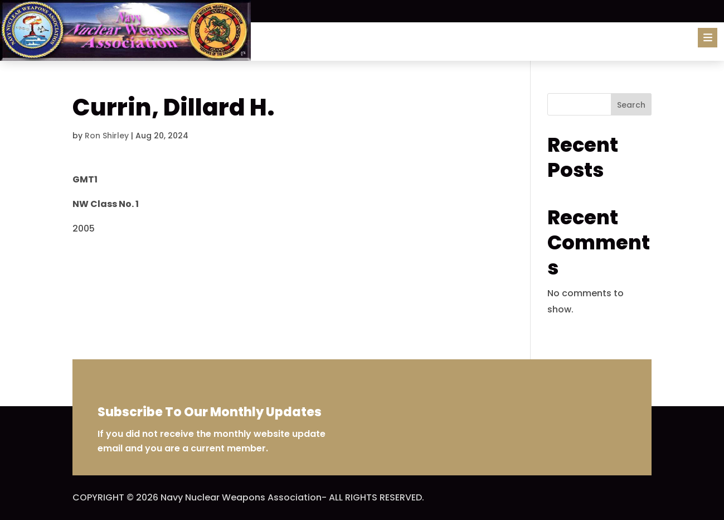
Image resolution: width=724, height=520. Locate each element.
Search (631, 104)
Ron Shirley (107, 135)
